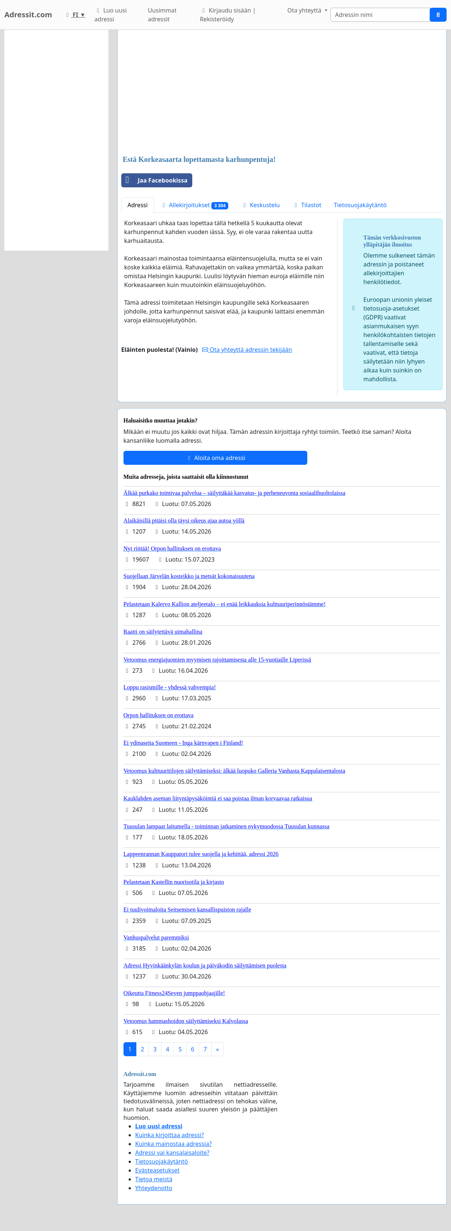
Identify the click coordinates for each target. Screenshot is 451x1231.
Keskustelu (260, 205)
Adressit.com (28, 15)
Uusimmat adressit (162, 14)
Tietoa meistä (153, 1179)
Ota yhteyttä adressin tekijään (247, 350)
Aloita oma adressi (215, 458)
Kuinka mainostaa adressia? (173, 1144)
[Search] (380, 15)
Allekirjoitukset (194, 205)
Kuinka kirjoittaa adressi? (169, 1135)
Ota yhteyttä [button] (305, 10)
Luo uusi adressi (110, 14)
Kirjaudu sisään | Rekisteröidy (228, 14)
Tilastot (306, 205)
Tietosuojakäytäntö (360, 205)
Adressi (138, 205)
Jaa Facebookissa (154, 180)
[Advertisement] (282, 93)
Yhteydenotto (153, 1188)
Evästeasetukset (157, 1170)
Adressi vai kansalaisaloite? (172, 1153)
